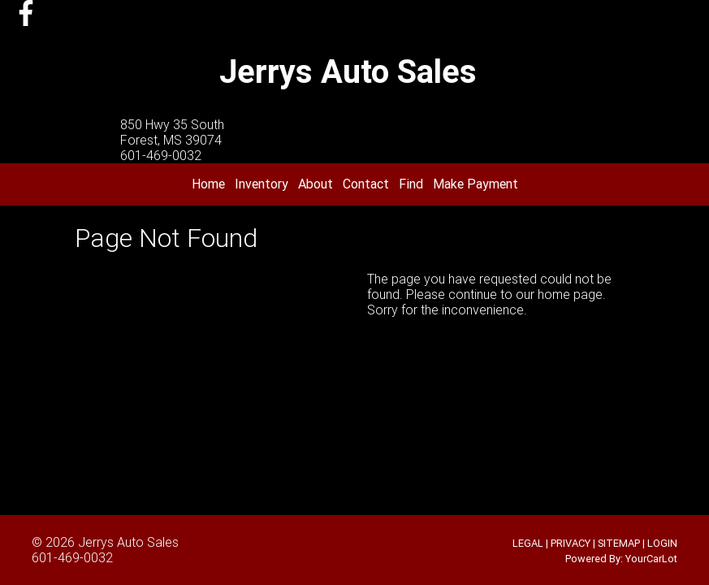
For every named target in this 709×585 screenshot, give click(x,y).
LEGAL (527, 543)
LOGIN (662, 543)
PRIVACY (570, 543)
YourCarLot (651, 559)
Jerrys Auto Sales (128, 542)
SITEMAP (619, 543)
